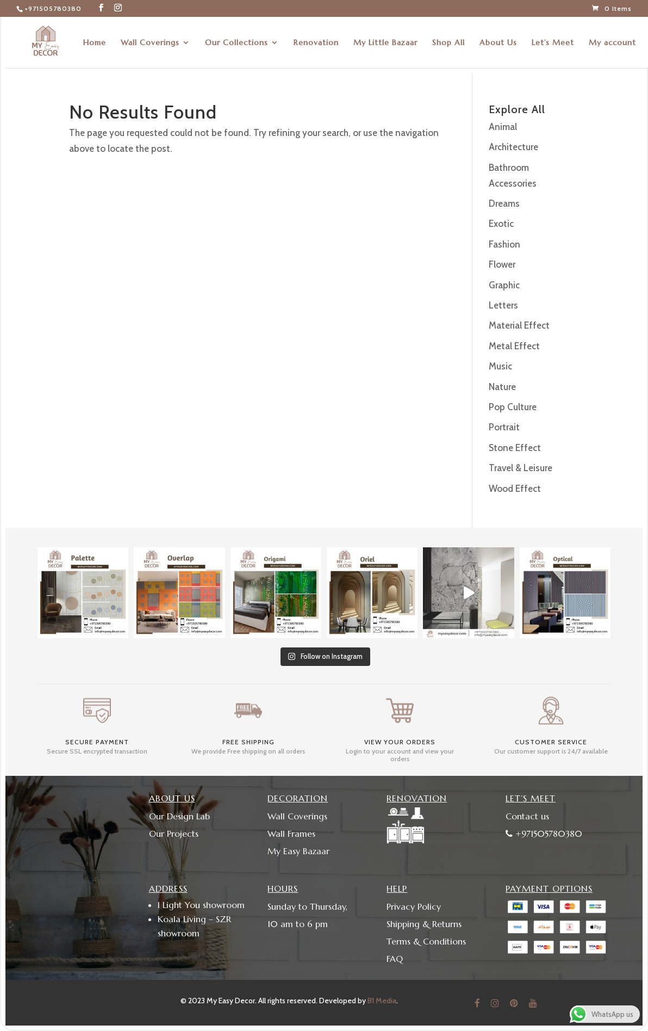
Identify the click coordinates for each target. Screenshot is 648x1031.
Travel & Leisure (520, 467)
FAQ (395, 958)
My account (612, 43)
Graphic (504, 285)
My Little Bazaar (385, 43)
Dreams (504, 203)
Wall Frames (291, 833)
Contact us (527, 816)
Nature (502, 386)
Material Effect (519, 325)
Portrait (504, 427)
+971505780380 (53, 8)
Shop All (448, 43)
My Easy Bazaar (298, 850)
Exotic (501, 223)
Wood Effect (515, 488)
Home (94, 43)
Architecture (513, 146)
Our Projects (173, 833)
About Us (498, 43)
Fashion (504, 244)
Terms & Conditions (426, 941)
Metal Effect (514, 346)
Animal (503, 126)
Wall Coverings (150, 43)
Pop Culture (513, 407)
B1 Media (381, 1000)
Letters (503, 305)
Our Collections (236, 43)
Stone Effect (515, 447)
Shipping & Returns (424, 923)
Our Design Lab (179, 816)
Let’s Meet (553, 43)
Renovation (316, 43)
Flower (502, 264)
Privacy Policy (414, 906)
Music (500, 366)
